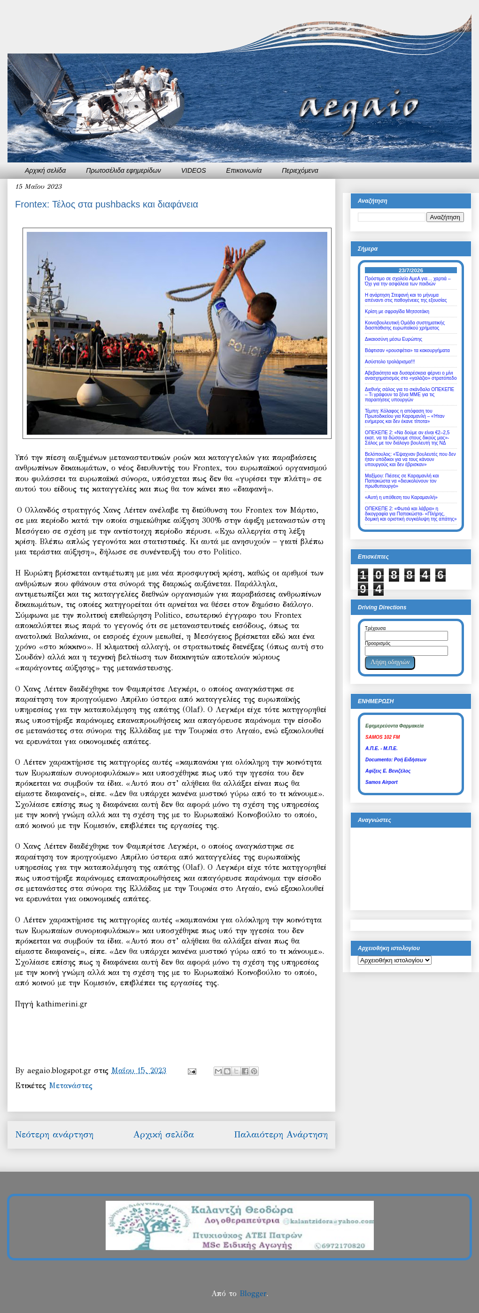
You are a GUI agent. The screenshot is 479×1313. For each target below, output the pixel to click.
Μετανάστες (71, 1085)
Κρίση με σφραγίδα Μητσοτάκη (397, 311)
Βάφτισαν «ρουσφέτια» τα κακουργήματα (407, 350)
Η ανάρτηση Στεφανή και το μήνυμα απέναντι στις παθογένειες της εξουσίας (406, 297)
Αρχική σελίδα (45, 170)
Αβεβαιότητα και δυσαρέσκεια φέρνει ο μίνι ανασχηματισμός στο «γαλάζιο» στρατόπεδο (410, 375)
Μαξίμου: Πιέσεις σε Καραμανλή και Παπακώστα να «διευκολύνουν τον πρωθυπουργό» (402, 481)
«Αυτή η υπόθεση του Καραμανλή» (401, 497)
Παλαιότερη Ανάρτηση (281, 1134)
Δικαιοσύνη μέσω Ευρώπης (393, 339)
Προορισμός (377, 643)
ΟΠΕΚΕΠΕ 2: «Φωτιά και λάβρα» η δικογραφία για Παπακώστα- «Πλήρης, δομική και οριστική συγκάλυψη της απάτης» (411, 514)
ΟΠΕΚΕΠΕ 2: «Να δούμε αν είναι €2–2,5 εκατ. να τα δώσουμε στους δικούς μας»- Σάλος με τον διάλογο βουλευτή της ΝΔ (407, 437)
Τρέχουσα (375, 628)
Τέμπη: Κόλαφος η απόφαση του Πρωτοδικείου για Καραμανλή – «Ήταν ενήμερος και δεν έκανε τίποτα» (405, 416)
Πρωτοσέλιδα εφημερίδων (123, 170)
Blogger (253, 1293)
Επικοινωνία (244, 170)
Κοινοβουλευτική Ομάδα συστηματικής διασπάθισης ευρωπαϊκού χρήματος (405, 325)
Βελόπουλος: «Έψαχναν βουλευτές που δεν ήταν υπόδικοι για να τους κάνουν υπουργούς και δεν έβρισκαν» (410, 459)
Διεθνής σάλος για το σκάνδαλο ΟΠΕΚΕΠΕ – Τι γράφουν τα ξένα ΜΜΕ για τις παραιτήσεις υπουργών (409, 394)
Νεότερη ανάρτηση (54, 1134)
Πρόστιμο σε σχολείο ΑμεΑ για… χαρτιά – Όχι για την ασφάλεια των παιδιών (408, 281)
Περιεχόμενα (300, 170)
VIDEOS (193, 170)
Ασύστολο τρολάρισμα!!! (390, 361)
